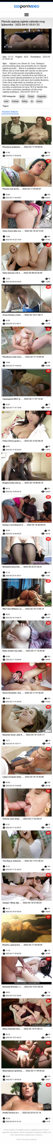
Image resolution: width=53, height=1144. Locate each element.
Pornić (18, 1139)
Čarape (31, 96)
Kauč (6, 101)
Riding (24, 101)
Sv (32, 101)
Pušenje (15, 101)
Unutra (39, 101)
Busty (22, 96)
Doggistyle (41, 96)
